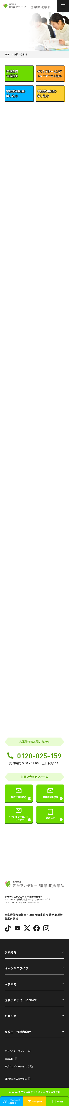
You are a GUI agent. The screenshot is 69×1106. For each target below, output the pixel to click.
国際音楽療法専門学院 (17, 1078)
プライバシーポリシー (17, 1050)
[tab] (19, 73)
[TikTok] (8, 928)
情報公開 (11, 1058)
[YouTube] (17, 928)
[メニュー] (63, 6)
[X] (27, 928)
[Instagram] (46, 928)
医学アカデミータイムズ (19, 1066)
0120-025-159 (34, 755)
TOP (7, 54)
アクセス (48, 899)
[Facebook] (36, 928)
